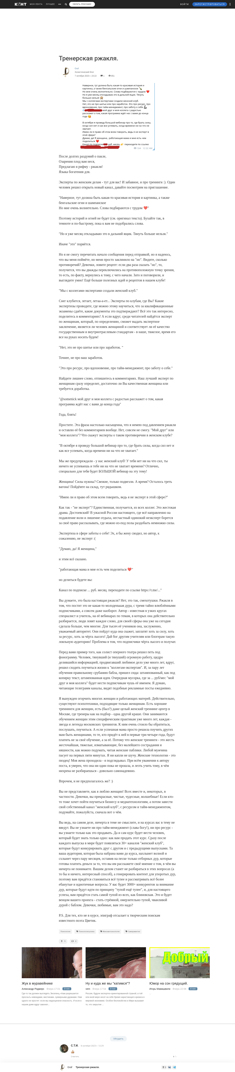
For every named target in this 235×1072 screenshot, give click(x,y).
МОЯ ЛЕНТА (36, 4)
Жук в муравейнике (37, 983)
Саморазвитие (132, 931)
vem (88, 988)
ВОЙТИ (184, 4)
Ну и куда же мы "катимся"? (108, 983)
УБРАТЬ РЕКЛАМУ (82, 4)
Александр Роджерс (33, 988)
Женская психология (110, 931)
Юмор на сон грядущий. (168, 983)
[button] (230, 4)
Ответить (75, 1056)
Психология (65, 931)
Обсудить (118, 1038)
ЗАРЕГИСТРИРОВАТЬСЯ (210, 4)
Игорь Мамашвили (159, 988)
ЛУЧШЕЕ (50, 4)
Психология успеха (85, 931)
